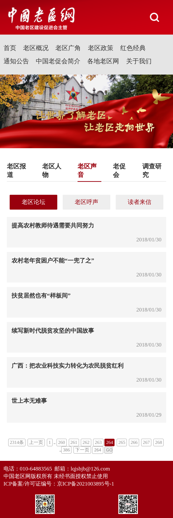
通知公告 (16, 61)
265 (121, 442)
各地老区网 (103, 61)
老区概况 (36, 48)
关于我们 (139, 61)
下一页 (82, 449)
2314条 (17, 442)
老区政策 (100, 48)
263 (98, 442)
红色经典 (133, 48)
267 (146, 442)
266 (134, 442)
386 (66, 449)
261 (73, 442)
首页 (10, 48)
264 (109, 442)
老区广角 (68, 48)
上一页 (36, 442)
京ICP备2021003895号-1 (85, 484)
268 (158, 442)
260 (61, 442)
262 (85, 442)
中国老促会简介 (58, 61)
